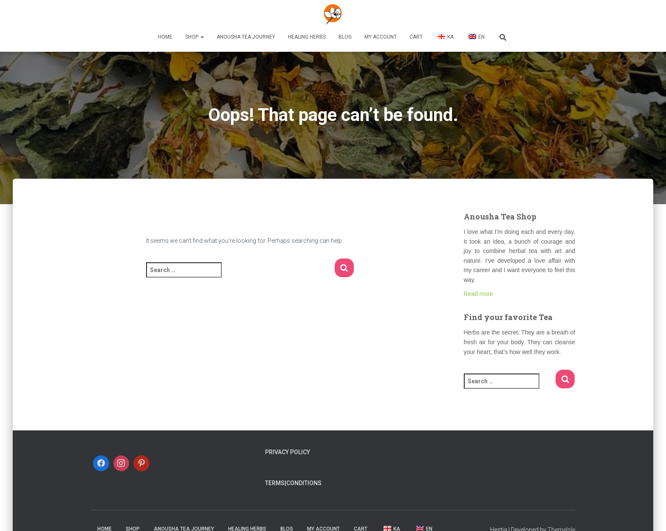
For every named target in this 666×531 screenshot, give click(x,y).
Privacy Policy (287, 452)
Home (165, 37)
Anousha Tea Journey (246, 37)
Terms (275, 483)
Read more (478, 293)
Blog (345, 37)
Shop (194, 37)
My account (380, 37)
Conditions (304, 483)
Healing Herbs (307, 37)
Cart (416, 37)
